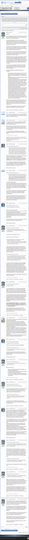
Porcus (3, 143)
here (14, 22)
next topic (26, 28)
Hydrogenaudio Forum (7, 12)
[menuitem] (26, 25)
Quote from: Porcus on (13, 384)
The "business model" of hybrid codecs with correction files (10, 530)
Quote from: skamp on (13, 146)
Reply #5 (7, 203)
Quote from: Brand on (12, 205)
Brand (3, 170)
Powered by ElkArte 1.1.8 (3, 538)
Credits (7, 538)
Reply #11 (7, 382)
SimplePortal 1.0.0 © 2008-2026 (12, 538)
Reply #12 (7, 408)
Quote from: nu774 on (12, 347)
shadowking (3, 113)
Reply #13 (7, 440)
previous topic (22, 28)
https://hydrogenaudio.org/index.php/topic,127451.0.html (15, 417)
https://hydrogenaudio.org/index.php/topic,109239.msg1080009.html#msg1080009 (16, 141)
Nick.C (3, 119)
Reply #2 (7, 120)
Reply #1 (7, 112)
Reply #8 (7, 317)
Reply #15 (7, 499)
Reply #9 (7, 339)
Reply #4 (7, 170)
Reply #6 (7, 225)
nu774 (3, 317)
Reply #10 (7, 359)
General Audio (15, 12)
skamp (3, 32)
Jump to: (20, 532)
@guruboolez (14, 415)
